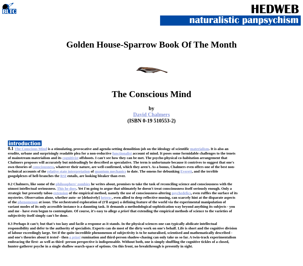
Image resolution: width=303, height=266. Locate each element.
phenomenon (28, 202)
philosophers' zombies (73, 184)
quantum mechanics (110, 171)
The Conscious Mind (31, 149)
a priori (74, 237)
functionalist (122, 153)
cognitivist (70, 158)
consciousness (43, 167)
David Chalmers (151, 114)
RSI (63, 176)
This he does (67, 188)
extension (60, 193)
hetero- (106, 197)
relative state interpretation (68, 171)
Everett (186, 171)
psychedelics (181, 193)
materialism (199, 149)
